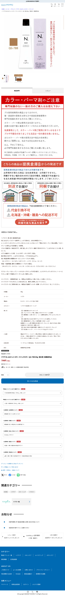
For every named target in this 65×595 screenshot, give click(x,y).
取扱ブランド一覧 (6, 555)
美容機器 (4, 559)
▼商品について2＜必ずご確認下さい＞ (12, 399)
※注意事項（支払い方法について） (11, 431)
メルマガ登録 (36, 584)
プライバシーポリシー (43, 570)
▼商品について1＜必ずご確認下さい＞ (12, 389)
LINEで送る (21, 475)
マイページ (4, 584)
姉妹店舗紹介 (28, 574)
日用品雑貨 (13, 559)
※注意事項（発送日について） (10, 452)
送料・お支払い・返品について (11, 470)
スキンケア (28, 555)
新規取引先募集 (40, 574)
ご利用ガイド (5, 570)
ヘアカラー (32, 492)
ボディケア (50, 555)
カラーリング (22, 492)
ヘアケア (13, 492)
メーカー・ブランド (10, 9)
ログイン (26, 584)
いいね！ (12, 475)
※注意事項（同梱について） (9, 420)
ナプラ (17, 9)
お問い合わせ (29, 570)
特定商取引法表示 (6, 574)
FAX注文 (18, 574)
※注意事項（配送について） (9, 441)
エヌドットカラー (24, 9)
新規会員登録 (16, 584)
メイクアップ (39, 555)
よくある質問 (17, 570)
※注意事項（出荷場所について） (10, 410)
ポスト (4, 475)
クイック (31, 9)
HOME (3, 9)
